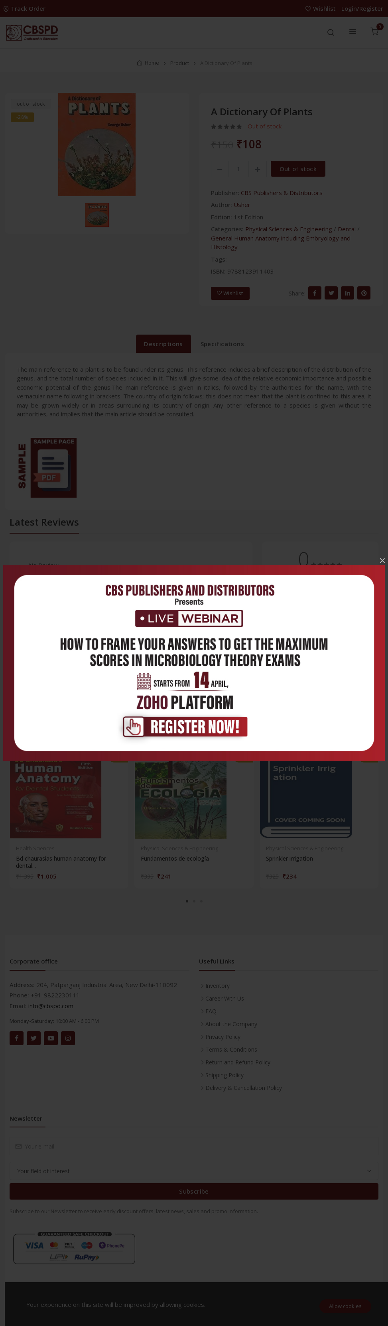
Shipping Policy (224, 1075)
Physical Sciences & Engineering (288, 229)
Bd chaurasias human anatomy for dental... (61, 862)
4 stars (280, 601)
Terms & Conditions (231, 1049)
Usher (242, 205)
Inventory (217, 985)
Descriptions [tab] (163, 344)
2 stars (280, 640)
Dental (347, 229)
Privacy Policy (222, 1036)
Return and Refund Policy (237, 1062)
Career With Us (224, 998)
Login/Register (362, 8)
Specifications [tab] (222, 344)
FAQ (211, 1011)
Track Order (25, 8)
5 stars (280, 581)
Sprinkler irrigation (289, 858)
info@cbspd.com (50, 1006)
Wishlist (321, 8)
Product (179, 63)
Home (152, 62)
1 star (278, 659)
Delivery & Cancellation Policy (243, 1088)
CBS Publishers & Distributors (282, 193)
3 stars (280, 620)
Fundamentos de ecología (175, 858)
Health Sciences (35, 848)
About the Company (231, 1024)
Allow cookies (345, 1306)
